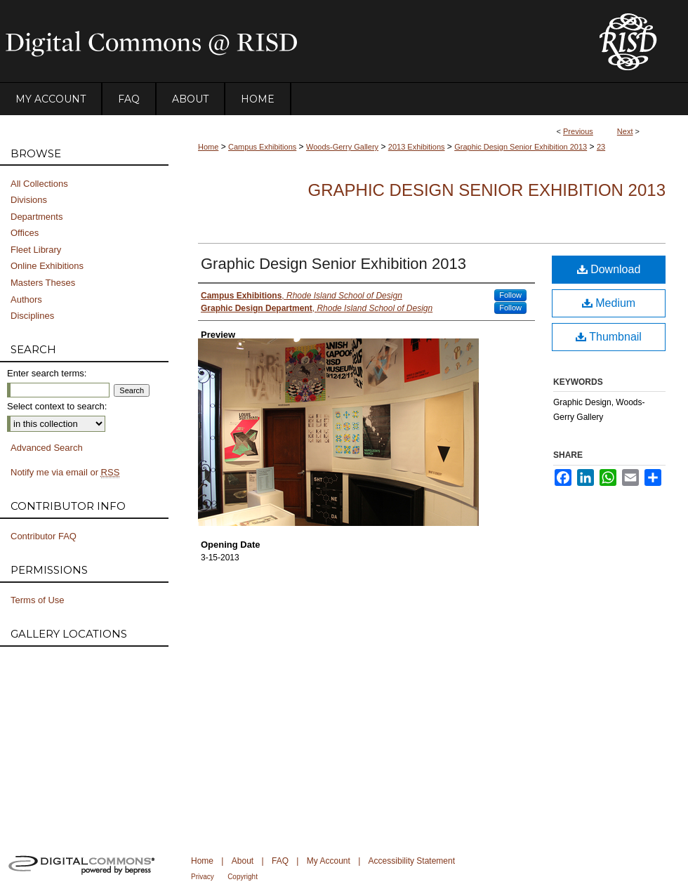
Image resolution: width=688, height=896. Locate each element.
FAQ (280, 861)
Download (609, 269)
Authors (26, 299)
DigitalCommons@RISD (288, 41)
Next (625, 131)
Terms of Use (38, 600)
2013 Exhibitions (416, 147)
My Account (328, 861)
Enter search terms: (46, 373)
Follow (510, 295)
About (242, 861)
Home (208, 147)
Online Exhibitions (47, 266)
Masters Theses (43, 282)
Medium (608, 303)
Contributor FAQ (44, 536)
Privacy (202, 877)
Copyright (242, 877)
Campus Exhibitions (262, 147)
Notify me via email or (65, 472)
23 (601, 147)
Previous (578, 131)
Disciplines (32, 315)
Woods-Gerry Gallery (342, 147)
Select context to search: (57, 406)
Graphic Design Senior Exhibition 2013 (520, 147)
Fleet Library (36, 249)
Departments (36, 216)
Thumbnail (609, 337)
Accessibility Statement (412, 861)
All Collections (39, 183)
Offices (25, 233)
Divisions (29, 200)
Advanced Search (47, 447)
